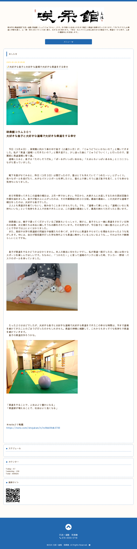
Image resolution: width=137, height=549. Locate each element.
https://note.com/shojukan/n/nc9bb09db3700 (33, 427)
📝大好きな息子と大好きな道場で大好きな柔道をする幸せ (37, 66)
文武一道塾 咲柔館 (61, 545)
